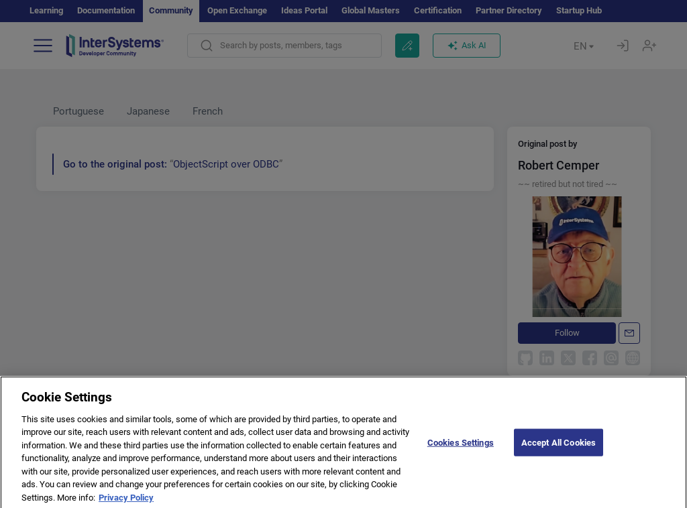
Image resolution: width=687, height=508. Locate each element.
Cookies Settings (460, 451)
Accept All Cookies (558, 451)
